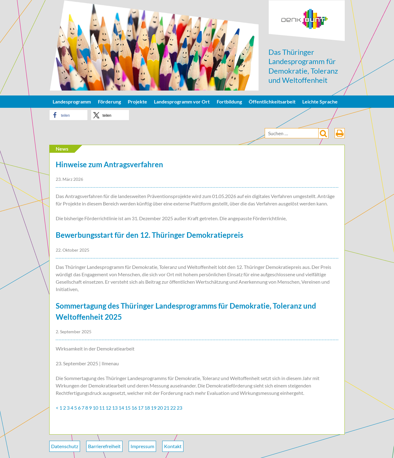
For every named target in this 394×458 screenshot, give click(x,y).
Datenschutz (64, 446)
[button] (68, 115)
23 (179, 408)
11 (102, 408)
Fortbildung (229, 101)
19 (153, 408)
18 (147, 408)
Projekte (137, 101)
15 (128, 408)
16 (134, 408)
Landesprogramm (72, 101)
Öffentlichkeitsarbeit (272, 101)
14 (121, 408)
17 (140, 408)
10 (95, 408)
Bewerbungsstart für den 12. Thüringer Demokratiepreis (149, 234)
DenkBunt (307, 20)
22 (173, 408)
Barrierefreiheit (104, 446)
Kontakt (173, 446)
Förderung (109, 101)
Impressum (142, 446)
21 (166, 408)
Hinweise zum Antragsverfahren (109, 164)
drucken (340, 133)
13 (115, 408)
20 (160, 408)
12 (108, 408)
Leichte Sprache (320, 101)
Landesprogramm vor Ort (182, 101)
